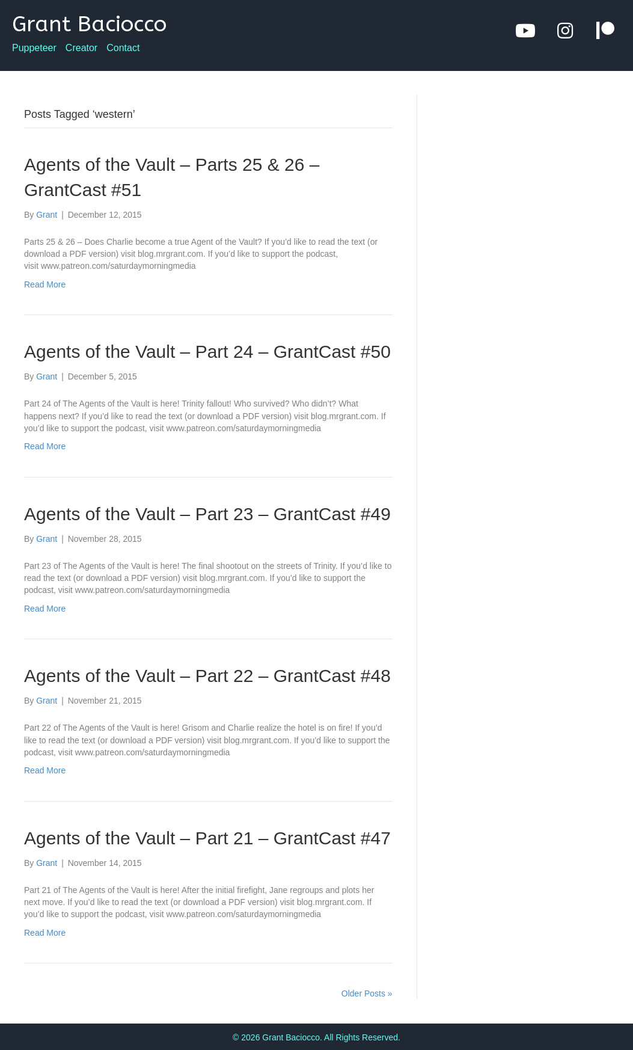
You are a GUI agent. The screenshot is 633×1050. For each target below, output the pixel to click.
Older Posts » (367, 993)
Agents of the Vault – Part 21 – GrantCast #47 (207, 838)
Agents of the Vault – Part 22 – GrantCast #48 (207, 676)
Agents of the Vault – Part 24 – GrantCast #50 (207, 351)
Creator (81, 48)
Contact (122, 48)
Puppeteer (34, 48)
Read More (45, 284)
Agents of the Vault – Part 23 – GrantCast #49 (207, 514)
